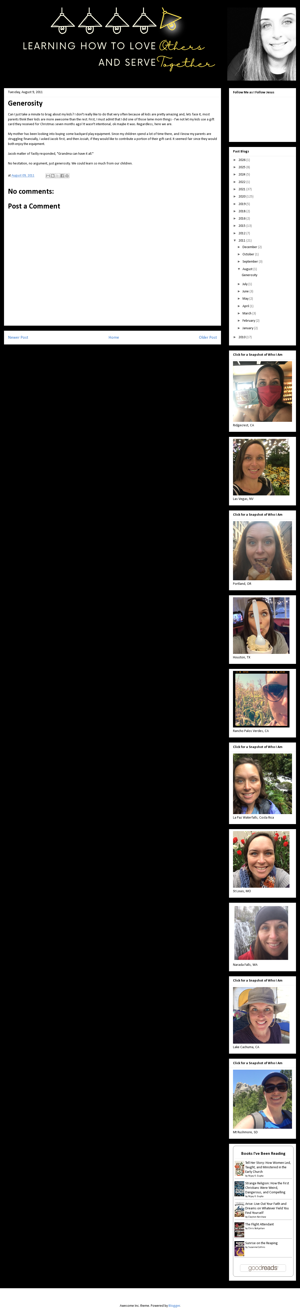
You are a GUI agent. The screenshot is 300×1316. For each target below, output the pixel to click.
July (245, 284)
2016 (242, 219)
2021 (242, 189)
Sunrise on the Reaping (261, 1243)
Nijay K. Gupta (256, 1176)
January (248, 328)
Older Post (208, 337)
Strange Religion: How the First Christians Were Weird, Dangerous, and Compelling (267, 1188)
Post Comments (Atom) (122, 351)
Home (113, 337)
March (247, 313)
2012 (242, 233)
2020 (242, 197)
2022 (242, 182)
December (250, 247)
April (246, 306)
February (249, 321)
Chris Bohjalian (256, 1228)
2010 (242, 337)
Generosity (249, 275)
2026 (242, 160)
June (246, 291)
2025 (242, 167)
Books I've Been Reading (263, 1154)
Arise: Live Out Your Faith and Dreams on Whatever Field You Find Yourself (267, 1208)
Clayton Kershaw (257, 1217)
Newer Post (18, 337)
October (248, 254)
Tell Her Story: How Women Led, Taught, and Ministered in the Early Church (268, 1167)
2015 (242, 226)
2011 (242, 241)
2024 (242, 174)
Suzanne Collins (256, 1247)
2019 (242, 204)
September (250, 262)
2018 (242, 211)
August (247, 269)
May (245, 299)
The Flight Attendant (259, 1224)
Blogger (174, 1306)
